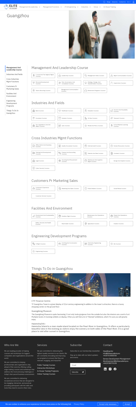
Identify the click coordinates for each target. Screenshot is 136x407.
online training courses (46, 374)
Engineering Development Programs (11, 103)
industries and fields (14, 74)
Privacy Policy (79, 404)
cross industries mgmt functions (12, 80)
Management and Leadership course (14, 68)
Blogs (108, 2)
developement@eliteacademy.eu (115, 361)
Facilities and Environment (11, 94)
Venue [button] (97, 7)
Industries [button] (86, 7)
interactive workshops (46, 368)
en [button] (129, 2)
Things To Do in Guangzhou (12, 111)
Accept (127, 404)
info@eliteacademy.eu (111, 353)
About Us (115, 2)
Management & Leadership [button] (30, 7)
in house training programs (48, 371)
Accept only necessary (108, 404)
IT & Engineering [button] (72, 7)
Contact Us (122, 2)
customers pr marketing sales (12, 87)
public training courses (46, 365)
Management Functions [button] (52, 7)
